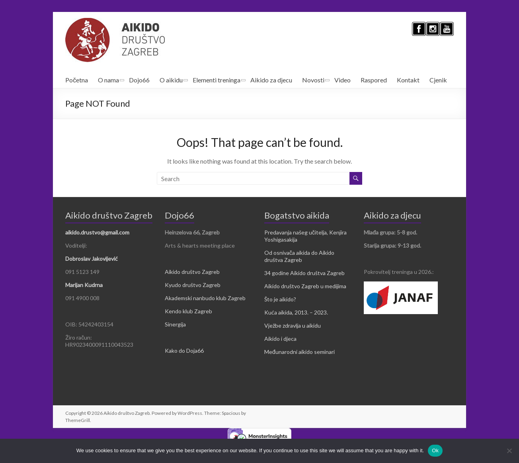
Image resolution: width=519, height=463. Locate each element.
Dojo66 (139, 80)
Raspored (374, 80)
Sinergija (175, 324)
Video (342, 80)
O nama (108, 80)
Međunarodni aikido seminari (299, 351)
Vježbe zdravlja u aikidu (292, 325)
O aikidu (171, 80)
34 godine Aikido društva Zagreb (304, 273)
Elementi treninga (216, 80)
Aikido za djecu (271, 80)
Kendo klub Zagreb (188, 311)
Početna (76, 80)
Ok (435, 450)
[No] (509, 451)
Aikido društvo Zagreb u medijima (305, 286)
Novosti (313, 80)
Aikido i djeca (280, 338)
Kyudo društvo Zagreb (192, 284)
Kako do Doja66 (184, 350)
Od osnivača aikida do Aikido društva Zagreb (299, 256)
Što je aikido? (280, 299)
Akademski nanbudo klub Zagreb (205, 298)
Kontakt (408, 80)
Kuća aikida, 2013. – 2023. (296, 312)
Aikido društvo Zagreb (192, 271)
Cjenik (438, 80)
